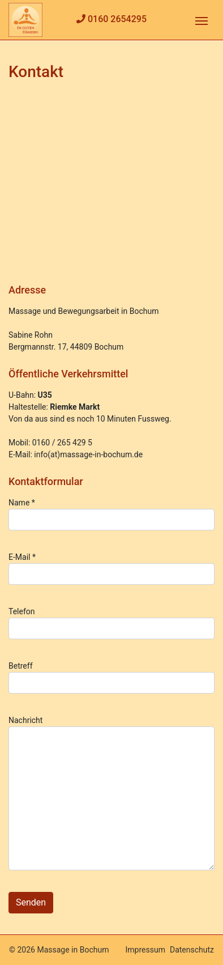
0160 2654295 (117, 19)
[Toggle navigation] (201, 19)
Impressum (145, 949)
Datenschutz (192, 949)
